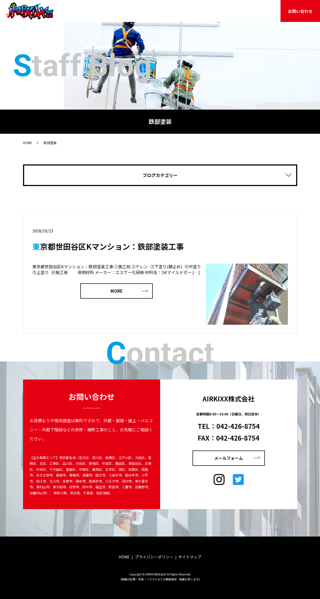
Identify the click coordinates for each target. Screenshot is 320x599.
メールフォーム (228, 458)
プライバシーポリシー (154, 557)
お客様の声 (221, 10)
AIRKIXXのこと (132, 10)
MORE (117, 291)
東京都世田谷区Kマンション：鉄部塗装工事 (108, 246)
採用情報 (268, 10)
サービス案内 (166, 10)
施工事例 (194, 10)
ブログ (245, 10)
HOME (104, 10)
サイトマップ (189, 557)
